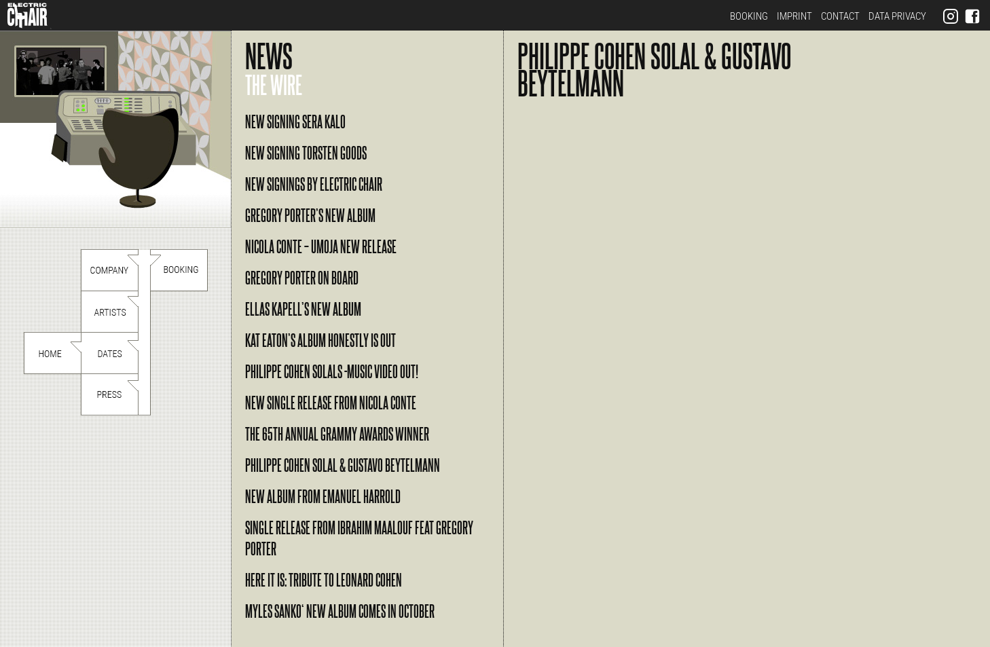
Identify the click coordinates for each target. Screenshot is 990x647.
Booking (749, 16)
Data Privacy (897, 16)
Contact (840, 16)
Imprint (794, 16)
